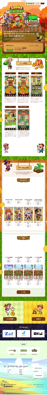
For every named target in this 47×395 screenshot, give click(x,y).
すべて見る (23, 292)
